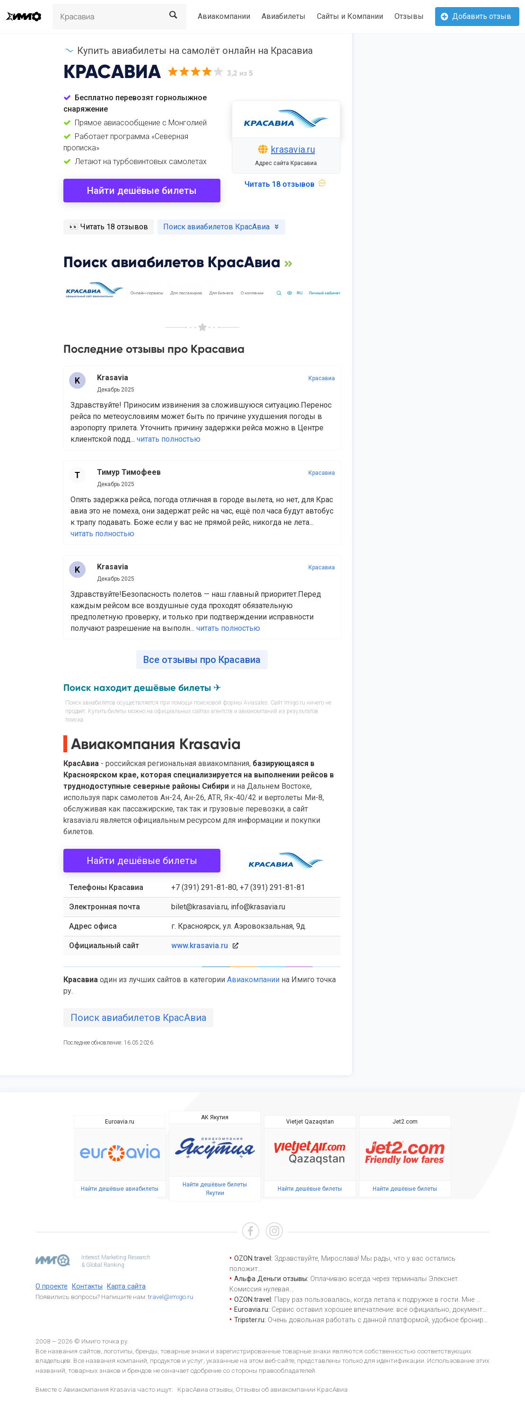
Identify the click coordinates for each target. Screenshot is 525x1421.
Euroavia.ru (119, 1121)
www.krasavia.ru (199, 945)
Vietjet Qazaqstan (310, 1121)
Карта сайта (126, 1286)
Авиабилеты (284, 16)
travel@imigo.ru (170, 1296)
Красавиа (321, 378)
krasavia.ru (293, 149)
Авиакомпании (224, 16)
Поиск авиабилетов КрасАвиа (138, 1017)
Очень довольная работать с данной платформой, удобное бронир (375, 1320)
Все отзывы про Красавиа (202, 659)
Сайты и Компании (350, 16)
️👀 (108, 226)
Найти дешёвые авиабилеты (119, 1189)
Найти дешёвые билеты (142, 190)
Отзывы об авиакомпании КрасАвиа (292, 1389)
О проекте (51, 1286)
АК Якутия (214, 1117)
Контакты (87, 1286)
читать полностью (169, 439)
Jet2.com (405, 1121)
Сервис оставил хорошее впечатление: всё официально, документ (376, 1310)
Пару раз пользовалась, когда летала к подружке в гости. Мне (375, 1300)
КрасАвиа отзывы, (205, 1389)
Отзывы (409, 16)
